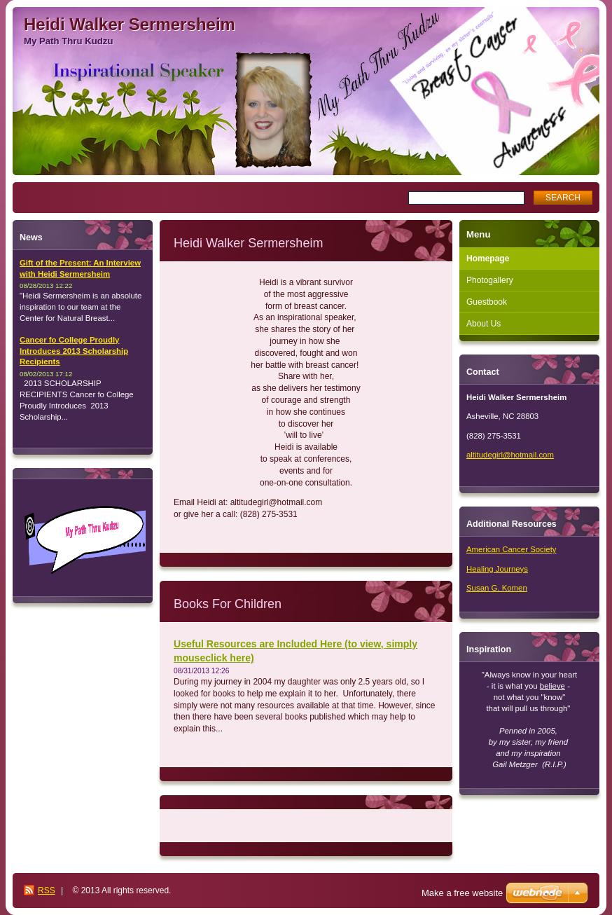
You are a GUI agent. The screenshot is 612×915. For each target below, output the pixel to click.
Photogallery (489, 280)
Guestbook (486, 302)
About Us (483, 324)
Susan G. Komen (496, 588)
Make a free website (462, 893)
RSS (46, 890)
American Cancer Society (511, 549)
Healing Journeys (497, 569)
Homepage (487, 258)
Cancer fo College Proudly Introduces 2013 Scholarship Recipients (74, 351)
